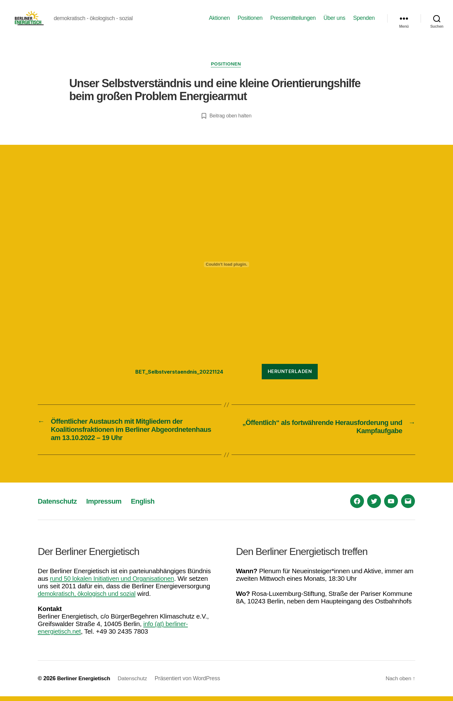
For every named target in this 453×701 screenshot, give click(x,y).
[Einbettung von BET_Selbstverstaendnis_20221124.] (226, 267)
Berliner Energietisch (84, 683)
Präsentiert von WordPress (190, 683)
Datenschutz (59, 505)
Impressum (109, 505)
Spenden (364, 19)
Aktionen (219, 19)
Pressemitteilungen (293, 19)
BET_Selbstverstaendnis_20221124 (183, 374)
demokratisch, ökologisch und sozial (89, 598)
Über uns (334, 19)
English (150, 505)
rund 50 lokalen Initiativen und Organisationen (115, 583)
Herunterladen (290, 374)
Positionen (250, 19)
